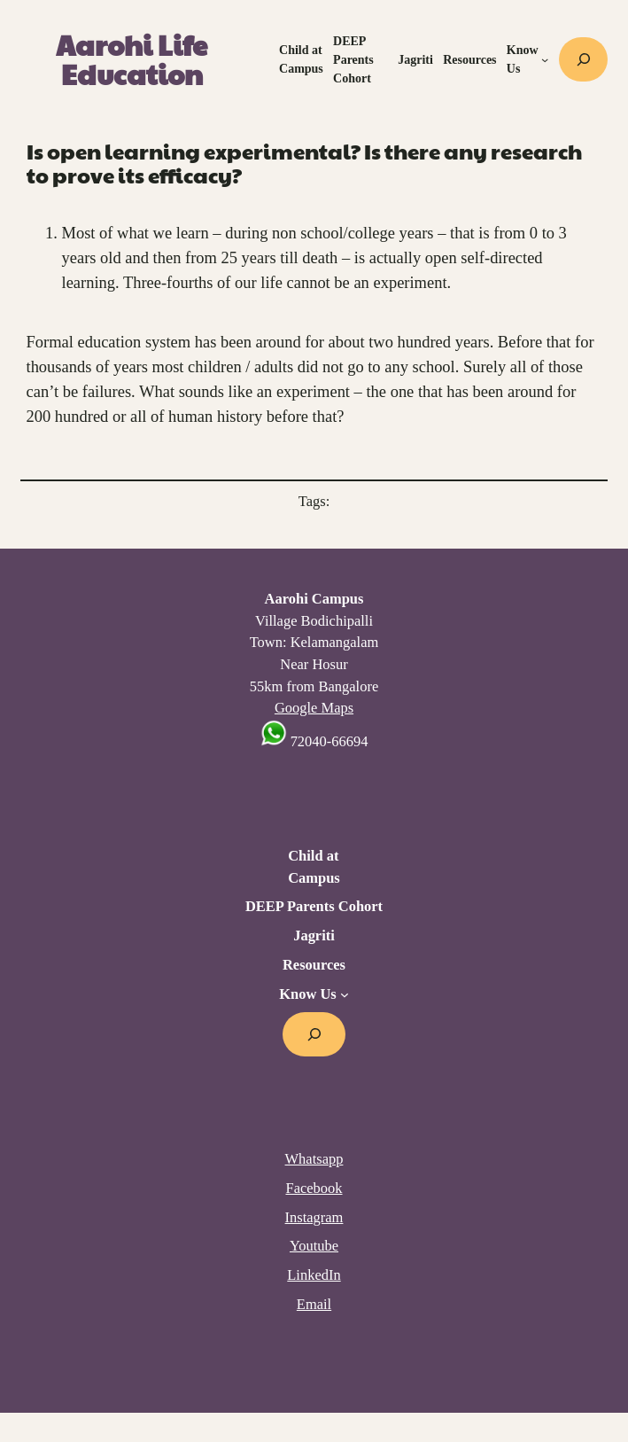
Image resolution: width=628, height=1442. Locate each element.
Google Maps (314, 707)
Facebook (313, 1188)
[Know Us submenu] (544, 59)
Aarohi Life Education (131, 60)
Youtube (314, 1245)
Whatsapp (314, 1158)
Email (314, 1304)
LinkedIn (313, 1275)
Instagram (314, 1217)
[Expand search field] (584, 59)
